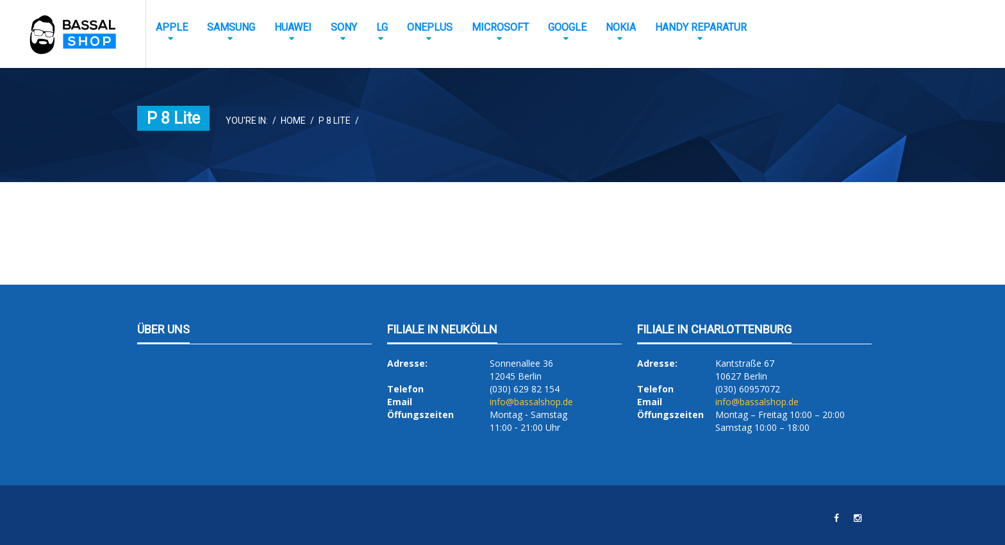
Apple (172, 27)
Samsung (231, 27)
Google (567, 27)
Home (293, 120)
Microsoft (500, 27)
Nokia (621, 27)
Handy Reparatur (701, 27)
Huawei (292, 27)
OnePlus (430, 27)
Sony (344, 27)
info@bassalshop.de (531, 402)
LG (382, 27)
